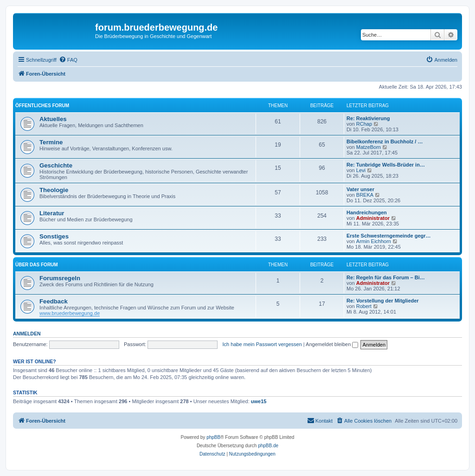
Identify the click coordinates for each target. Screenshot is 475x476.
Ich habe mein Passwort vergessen (262, 344)
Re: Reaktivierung (368, 118)
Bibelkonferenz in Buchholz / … (385, 141)
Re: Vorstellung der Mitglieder (383, 300)
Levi (361, 170)
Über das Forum (36, 264)
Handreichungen (367, 212)
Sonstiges (54, 236)
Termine (51, 142)
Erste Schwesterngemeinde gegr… (389, 235)
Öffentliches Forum (42, 105)
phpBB (213, 437)
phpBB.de (268, 445)
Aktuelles (53, 119)
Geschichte (55, 165)
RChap (364, 124)
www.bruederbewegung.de (69, 313)
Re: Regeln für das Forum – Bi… (386, 277)
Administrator (373, 218)
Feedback (53, 301)
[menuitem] (68, 59)
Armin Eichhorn (373, 241)
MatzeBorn (368, 147)
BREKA (364, 195)
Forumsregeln (59, 278)
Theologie (53, 190)
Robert (364, 306)
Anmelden (27, 333)
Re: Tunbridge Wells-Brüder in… (386, 164)
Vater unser (360, 189)
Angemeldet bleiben (332, 344)
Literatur (51, 213)
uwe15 (259, 401)
